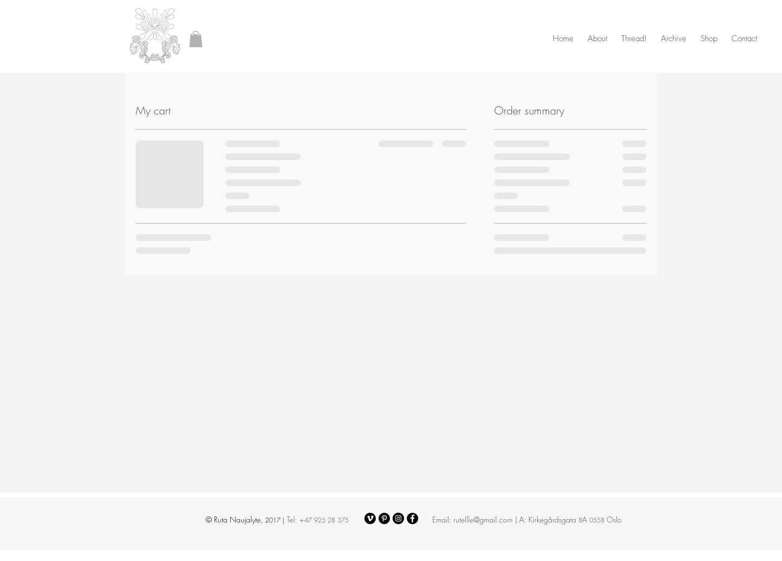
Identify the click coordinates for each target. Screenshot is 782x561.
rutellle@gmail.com (483, 519)
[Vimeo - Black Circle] (370, 518)
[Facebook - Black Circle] (412, 518)
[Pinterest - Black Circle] (384, 518)
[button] (196, 39)
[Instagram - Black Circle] (398, 518)
